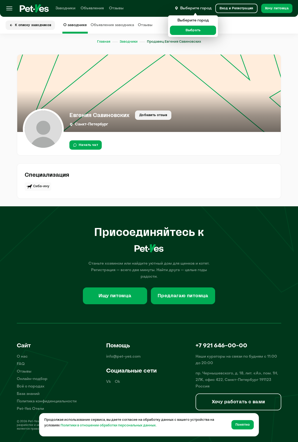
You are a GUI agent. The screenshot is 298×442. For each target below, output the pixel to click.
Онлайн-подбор (32, 379)
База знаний (28, 394)
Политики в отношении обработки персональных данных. (108, 425)
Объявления (92, 8)
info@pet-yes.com (123, 357)
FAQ (21, 364)
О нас (22, 357)
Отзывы (116, 8)
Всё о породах (30, 386)
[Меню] (9, 8)
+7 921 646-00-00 (221, 346)
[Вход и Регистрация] (236, 8)
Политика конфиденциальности (47, 401)
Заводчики (65, 8)
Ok (117, 382)
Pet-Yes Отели (30, 409)
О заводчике (75, 25)
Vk (108, 382)
